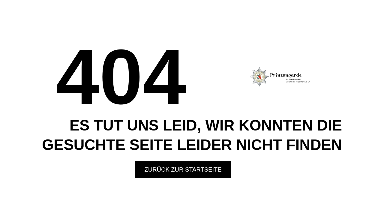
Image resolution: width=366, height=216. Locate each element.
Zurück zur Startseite (182, 169)
